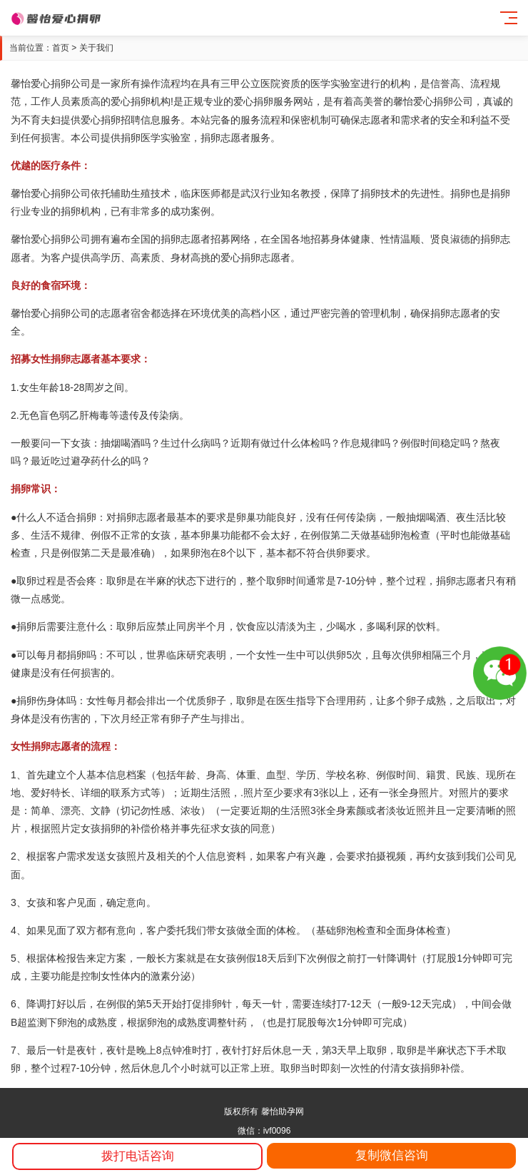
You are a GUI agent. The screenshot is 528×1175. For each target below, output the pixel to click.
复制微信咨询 (391, 1155)
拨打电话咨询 (137, 1156)
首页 (60, 48)
